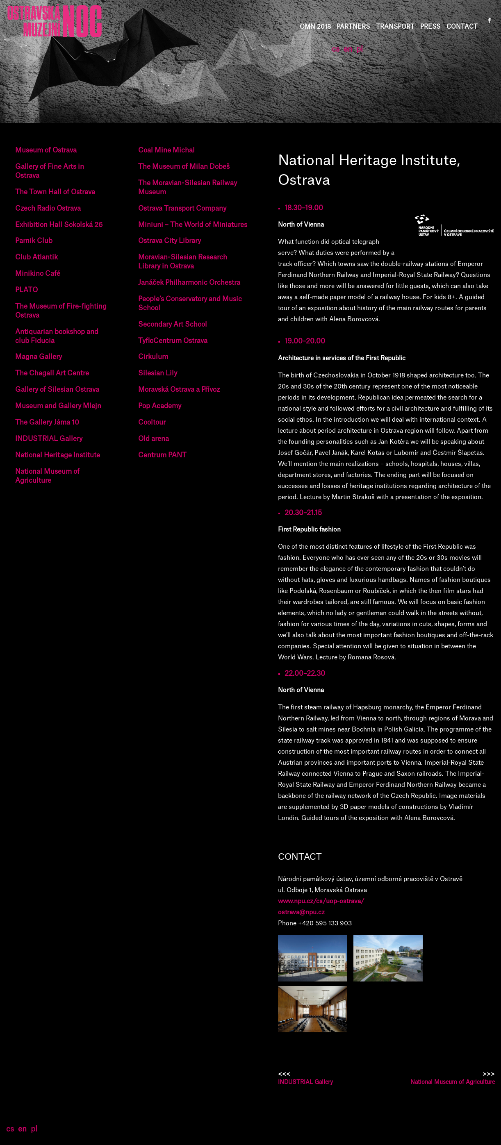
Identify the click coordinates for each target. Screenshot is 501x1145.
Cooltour (152, 422)
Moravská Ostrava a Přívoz (179, 389)
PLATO (26, 290)
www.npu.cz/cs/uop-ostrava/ (321, 901)
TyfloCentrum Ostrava (172, 341)
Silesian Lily (157, 373)
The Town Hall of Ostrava (55, 192)
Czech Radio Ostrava (48, 208)
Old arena (153, 439)
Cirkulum (153, 357)
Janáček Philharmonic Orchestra (189, 282)
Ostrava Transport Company (182, 208)
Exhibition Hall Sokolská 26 (58, 225)
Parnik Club (33, 241)
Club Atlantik (36, 257)
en (348, 49)
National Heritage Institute (57, 455)
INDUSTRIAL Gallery (48, 439)
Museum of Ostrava (46, 150)
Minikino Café (37, 273)
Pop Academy (159, 406)
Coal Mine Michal (166, 150)
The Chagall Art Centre (52, 373)
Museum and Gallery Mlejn (58, 406)
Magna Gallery (38, 357)
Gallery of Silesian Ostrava (57, 389)
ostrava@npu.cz (301, 912)
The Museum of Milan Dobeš (184, 167)
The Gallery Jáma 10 (47, 422)
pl (359, 49)
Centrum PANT (162, 455)
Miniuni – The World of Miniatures (192, 225)
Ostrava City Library (169, 241)
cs (335, 49)
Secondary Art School (172, 324)
